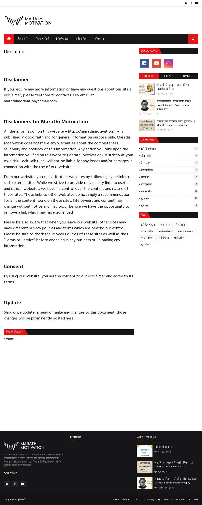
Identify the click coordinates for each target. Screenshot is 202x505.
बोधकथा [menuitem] (99, 39)
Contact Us (139, 499)
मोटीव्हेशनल (169, 184)
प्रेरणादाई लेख (169, 170)
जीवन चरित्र (169, 155)
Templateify (19, 499)
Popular (149, 76)
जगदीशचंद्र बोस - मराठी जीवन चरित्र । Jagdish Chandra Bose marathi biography (174, 105)
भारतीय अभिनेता (165, 231)
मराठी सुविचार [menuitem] (81, 39)
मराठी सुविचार (147, 238)
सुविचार (169, 205)
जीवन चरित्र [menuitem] (23, 39)
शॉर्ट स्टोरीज (169, 191)
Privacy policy (153, 499)
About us (126, 499)
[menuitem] (9, 39)
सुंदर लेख (169, 198)
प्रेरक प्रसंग (169, 163)
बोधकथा (169, 177)
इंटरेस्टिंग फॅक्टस (169, 148)
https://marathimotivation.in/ (93, 131)
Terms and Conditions (174, 499)
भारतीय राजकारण (186, 231)
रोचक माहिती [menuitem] (42, 39)
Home (116, 499)
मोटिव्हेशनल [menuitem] (61, 39)
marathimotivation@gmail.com (30, 101)
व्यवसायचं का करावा (163, 447)
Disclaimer (193, 499)
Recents (168, 76)
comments (188, 76)
